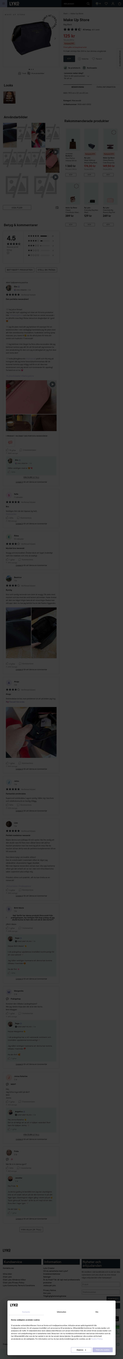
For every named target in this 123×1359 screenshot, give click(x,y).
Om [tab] (96, 1312)
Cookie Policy (97, 1339)
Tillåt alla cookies (103, 1350)
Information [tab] (61, 1312)
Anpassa (81, 1350)
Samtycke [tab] (26, 1312)
